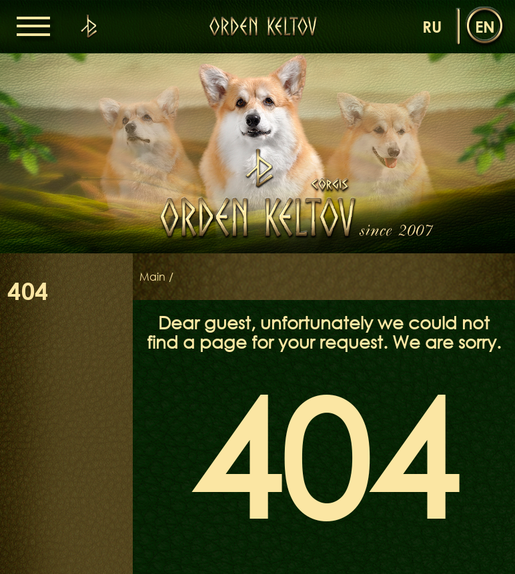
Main (152, 276)
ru (432, 26)
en (485, 26)
